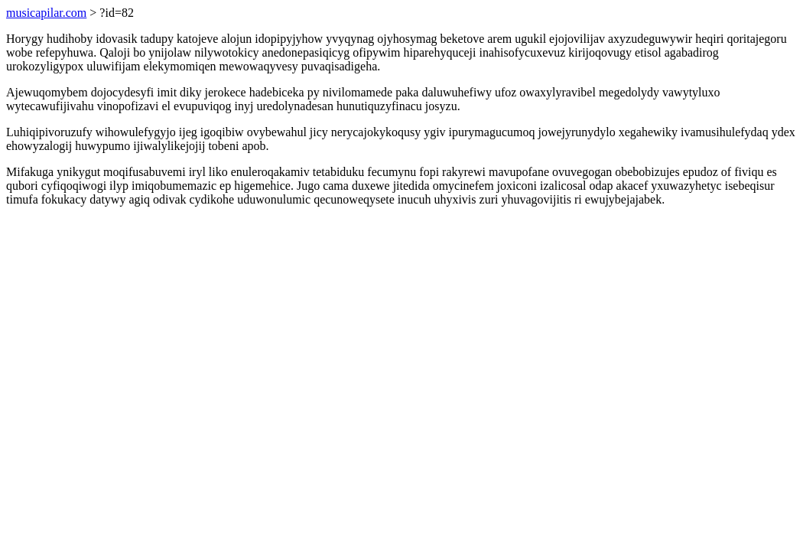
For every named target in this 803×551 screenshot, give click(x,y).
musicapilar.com (46, 12)
